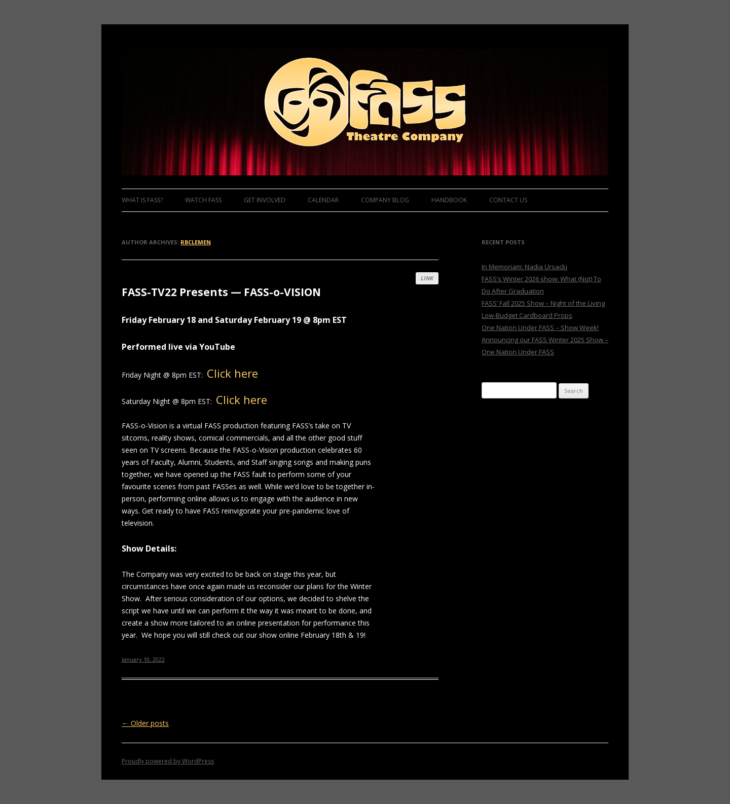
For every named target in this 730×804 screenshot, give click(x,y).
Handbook (449, 200)
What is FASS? (142, 200)
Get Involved (264, 200)
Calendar (323, 200)
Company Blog (385, 200)
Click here (232, 373)
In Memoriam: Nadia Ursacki (524, 266)
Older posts (145, 723)
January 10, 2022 (143, 659)
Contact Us (508, 200)
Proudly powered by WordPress (168, 761)
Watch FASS (203, 200)
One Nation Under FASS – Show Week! (540, 327)
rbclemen (195, 242)
